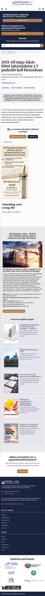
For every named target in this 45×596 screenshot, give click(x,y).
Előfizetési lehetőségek (17, 137)
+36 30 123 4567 (9, 494)
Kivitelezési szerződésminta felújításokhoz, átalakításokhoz (26, 402)
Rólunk (3, 537)
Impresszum (5, 547)
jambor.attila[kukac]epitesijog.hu (13, 504)
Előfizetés (4, 539)
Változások (4, 525)
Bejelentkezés (33, 136)
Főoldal (3, 52)
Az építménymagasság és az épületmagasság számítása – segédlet (29, 326)
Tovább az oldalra (22, 20)
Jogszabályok (5, 517)
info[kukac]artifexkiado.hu (11, 491)
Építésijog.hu (8, 142)
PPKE (2, 550)
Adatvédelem (5, 545)
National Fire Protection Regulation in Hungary (29, 425)
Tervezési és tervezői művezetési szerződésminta (30, 375)
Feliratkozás (22, 33)
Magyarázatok (11, 52)
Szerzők (3, 528)
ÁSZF (3, 542)
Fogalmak (4, 523)
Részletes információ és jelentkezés (14, 311)
